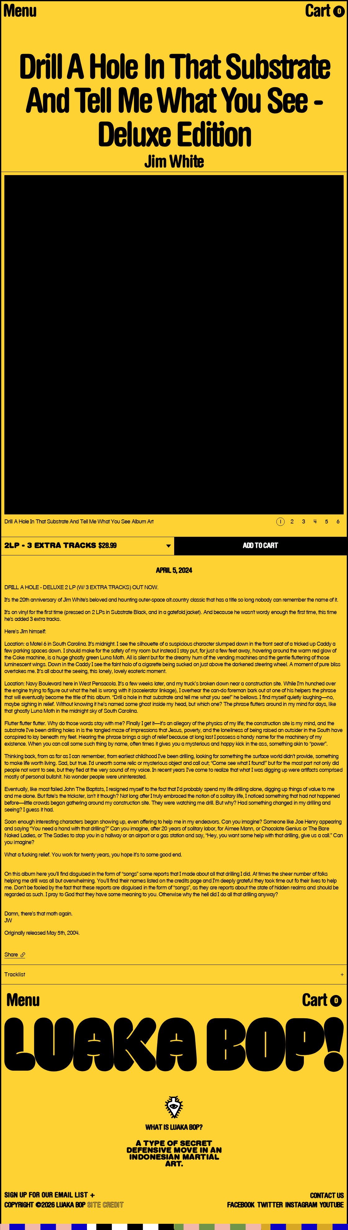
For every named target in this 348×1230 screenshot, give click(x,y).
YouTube (331, 1205)
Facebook (240, 1205)
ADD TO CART (260, 546)
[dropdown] (87, 546)
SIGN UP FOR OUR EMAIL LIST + (49, 1195)
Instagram (301, 1205)
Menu (19, 12)
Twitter (270, 1205)
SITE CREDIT (105, 1205)
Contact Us (327, 1196)
